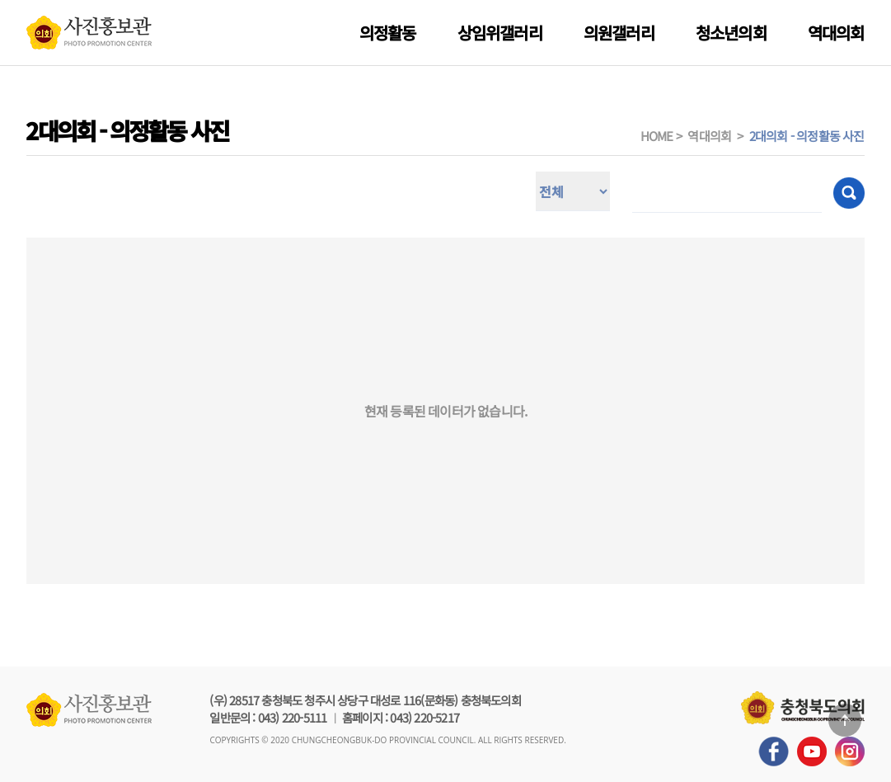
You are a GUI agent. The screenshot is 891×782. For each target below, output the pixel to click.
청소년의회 (731, 33)
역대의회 (836, 33)
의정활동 (387, 33)
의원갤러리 (619, 33)
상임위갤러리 (499, 33)
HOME (656, 135)
